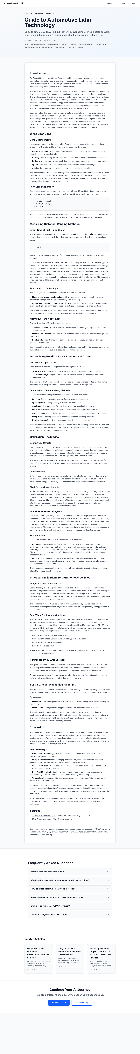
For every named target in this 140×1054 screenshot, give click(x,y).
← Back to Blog (81, 1003)
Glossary (110, 3)
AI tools (94, 832)
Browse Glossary (59, 1003)
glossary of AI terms (66, 832)
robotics (62, 801)
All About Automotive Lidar (43, 815)
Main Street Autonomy (57, 78)
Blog (133, 3)
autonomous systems (49, 801)
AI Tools (123, 3)
